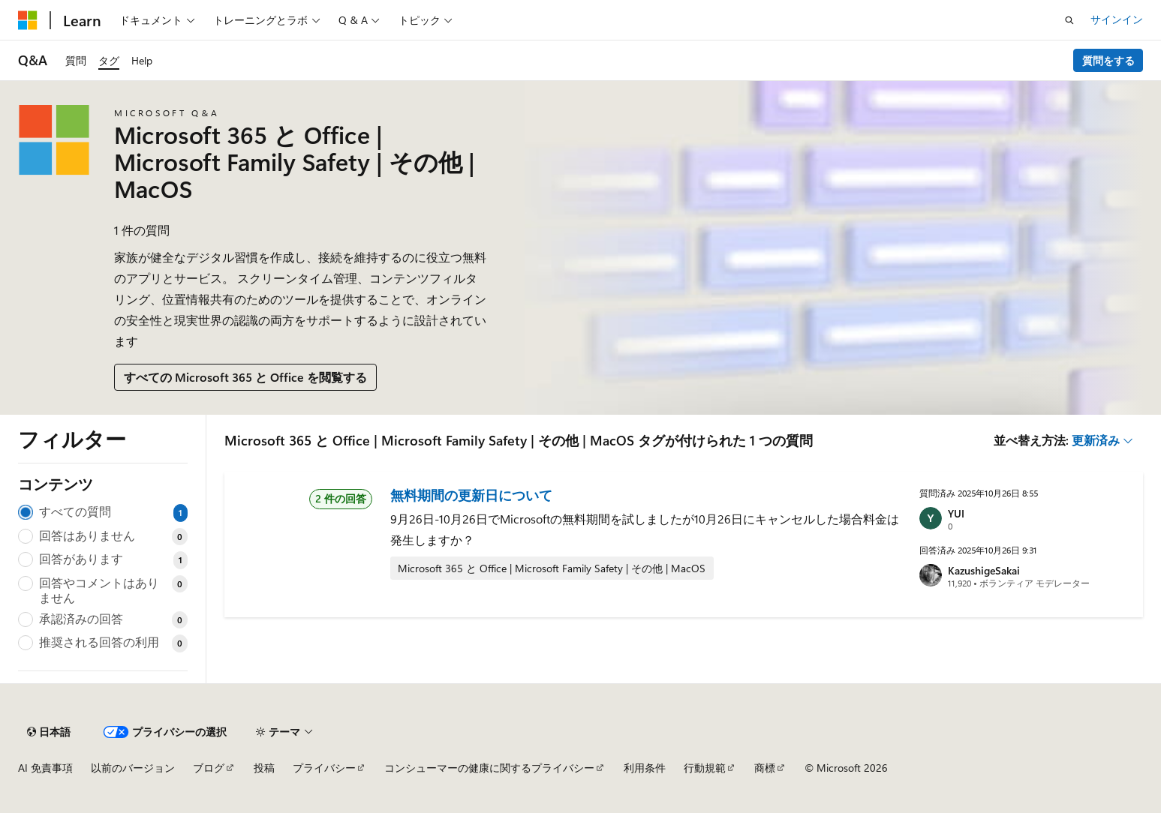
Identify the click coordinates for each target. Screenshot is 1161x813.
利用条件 (645, 767)
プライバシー (324, 767)
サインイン (1116, 19)
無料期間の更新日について (471, 495)
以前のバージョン (133, 767)
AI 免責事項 (45, 767)
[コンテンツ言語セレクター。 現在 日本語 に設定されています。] (49, 732)
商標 (764, 767)
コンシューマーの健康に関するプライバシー (489, 767)
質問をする (1108, 60)
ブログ (208, 767)
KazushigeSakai (984, 570)
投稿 (264, 767)
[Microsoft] (28, 20)
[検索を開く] (1069, 20)
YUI (956, 513)
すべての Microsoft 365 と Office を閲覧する (245, 377)
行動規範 (705, 767)
